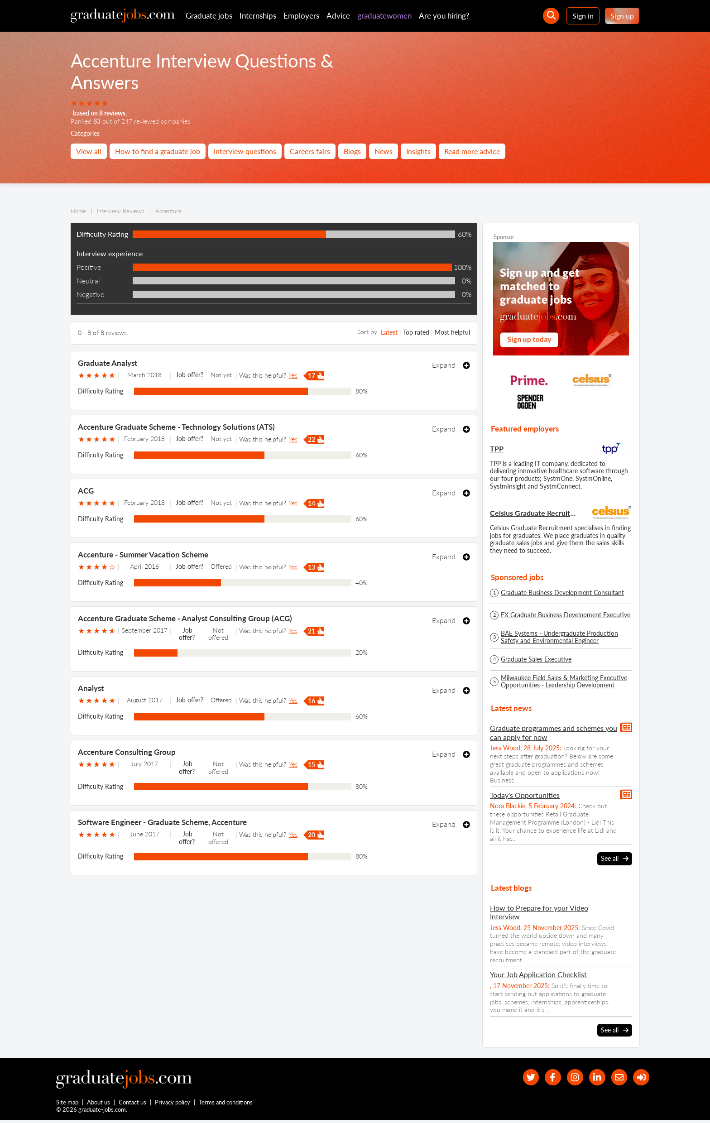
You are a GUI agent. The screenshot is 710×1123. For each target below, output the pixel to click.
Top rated (416, 332)
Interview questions (245, 151)
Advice (338, 15)
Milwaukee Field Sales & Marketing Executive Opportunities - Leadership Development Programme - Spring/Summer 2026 (564, 681)
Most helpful (452, 332)
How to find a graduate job (157, 151)
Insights (418, 151)
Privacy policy (173, 1104)
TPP (497, 448)
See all (614, 858)
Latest (389, 332)
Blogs (352, 151)
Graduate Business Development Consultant (562, 592)
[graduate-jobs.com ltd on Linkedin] (591, 1077)
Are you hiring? (444, 15)
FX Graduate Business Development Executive (565, 615)
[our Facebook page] (542, 1077)
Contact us (133, 1104)
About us (98, 1104)
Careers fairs (310, 151)
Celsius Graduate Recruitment (534, 513)
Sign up (622, 15)
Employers (301, 15)
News (383, 151)
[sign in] (640, 1077)
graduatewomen (384, 15)
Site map (67, 1104)
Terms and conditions (226, 1104)
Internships (258, 15)
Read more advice (472, 151)
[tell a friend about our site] (615, 1077)
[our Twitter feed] (518, 1077)
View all (88, 151)
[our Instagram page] (567, 1077)
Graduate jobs (209, 15)
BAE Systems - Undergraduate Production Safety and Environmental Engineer (559, 637)
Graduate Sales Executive (536, 659)
